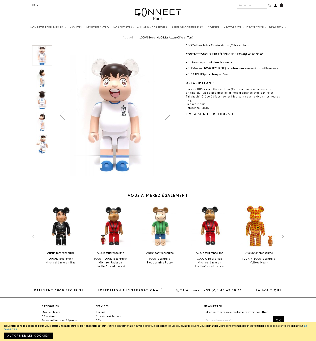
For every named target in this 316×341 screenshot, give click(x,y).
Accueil (129, 37)
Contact (100, 311)
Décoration (48, 316)
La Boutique (269, 290)
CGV (98, 320)
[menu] (158, 27)
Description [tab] (198, 82)
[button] (35, 5)
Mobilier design (51, 311)
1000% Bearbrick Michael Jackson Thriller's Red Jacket (209, 262)
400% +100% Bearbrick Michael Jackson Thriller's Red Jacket (111, 262)
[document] (158, 331)
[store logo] (158, 13)
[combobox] (252, 5)
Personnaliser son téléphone (59, 320)
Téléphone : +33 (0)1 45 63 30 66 (211, 290)
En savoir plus (196, 104)
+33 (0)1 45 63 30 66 (250, 54)
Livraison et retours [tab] (208, 114)
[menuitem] (48, 27)
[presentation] (283, 236)
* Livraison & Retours (108, 316)
